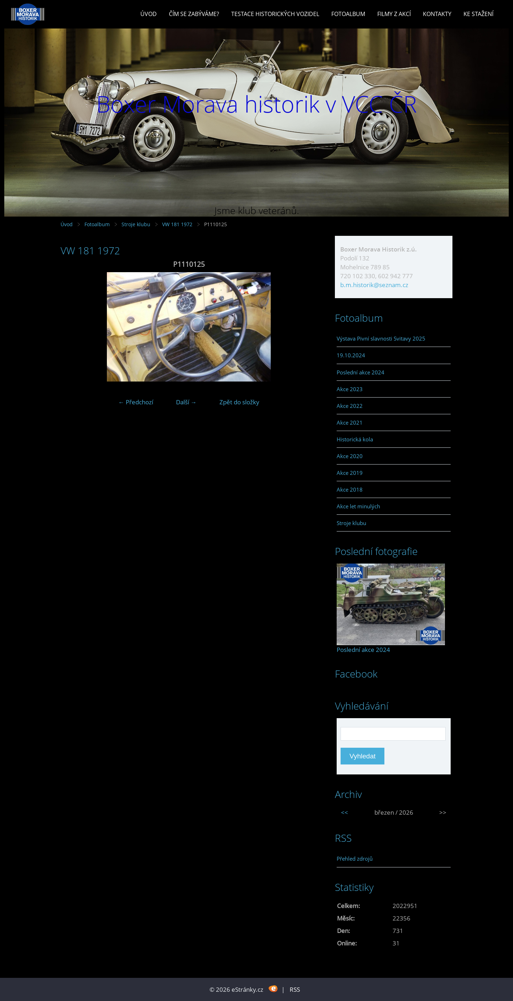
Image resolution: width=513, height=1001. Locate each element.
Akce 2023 (350, 389)
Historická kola (355, 439)
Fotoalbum (348, 14)
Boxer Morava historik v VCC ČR (256, 103)
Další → (186, 402)
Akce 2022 (350, 405)
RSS (295, 989)
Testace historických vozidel (275, 14)
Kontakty (437, 14)
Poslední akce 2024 (360, 372)
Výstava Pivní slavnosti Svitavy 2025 (381, 338)
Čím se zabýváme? (194, 14)
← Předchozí (135, 402)
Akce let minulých (358, 506)
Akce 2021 (350, 422)
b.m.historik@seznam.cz (374, 285)
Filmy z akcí (394, 14)
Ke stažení (478, 14)
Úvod (148, 14)
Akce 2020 (350, 456)
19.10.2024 (351, 355)
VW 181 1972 (177, 224)
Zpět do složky (239, 402)
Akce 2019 (350, 472)
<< (344, 812)
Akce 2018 (350, 489)
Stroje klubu (135, 224)
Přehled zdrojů (355, 858)
